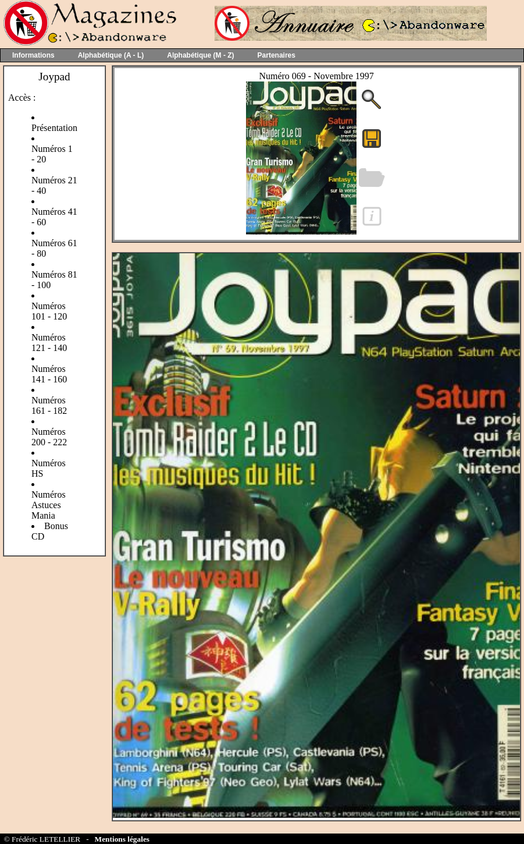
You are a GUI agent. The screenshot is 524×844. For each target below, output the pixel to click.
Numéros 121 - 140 (49, 342)
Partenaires (276, 55)
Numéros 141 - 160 (49, 374)
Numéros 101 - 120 (49, 311)
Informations (33, 55)
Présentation (54, 128)
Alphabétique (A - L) (111, 55)
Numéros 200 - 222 (49, 437)
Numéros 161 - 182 (49, 405)
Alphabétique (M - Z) (200, 55)
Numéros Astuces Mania (48, 505)
